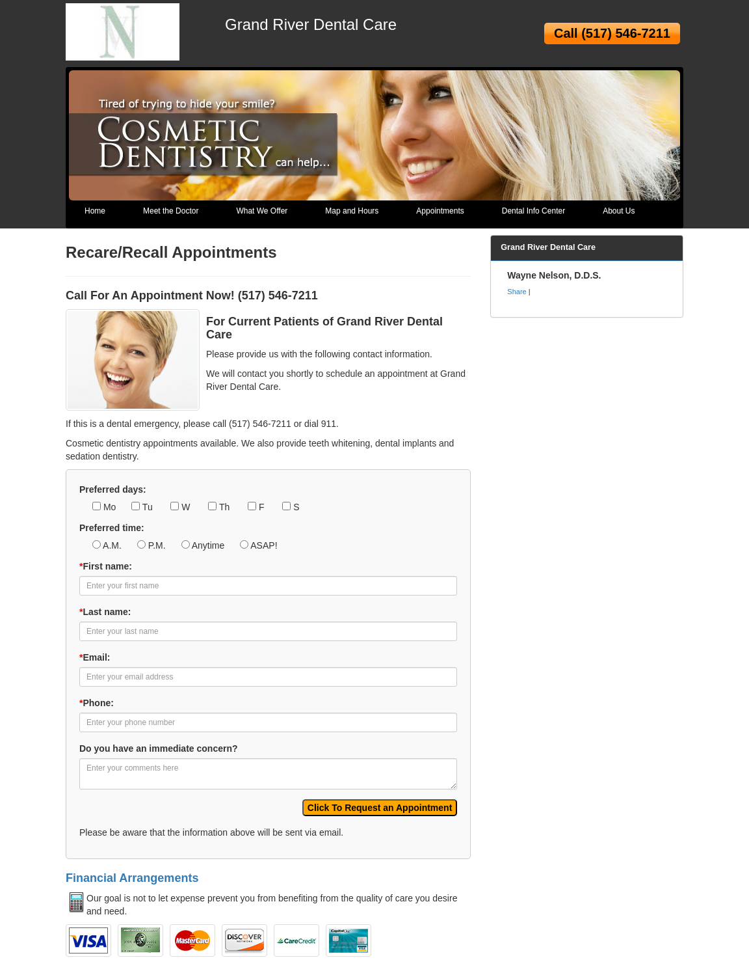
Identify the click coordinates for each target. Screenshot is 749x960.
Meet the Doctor (170, 210)
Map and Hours (351, 210)
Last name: (105, 612)
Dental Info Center (533, 210)
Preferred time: (111, 528)
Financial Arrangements (132, 878)
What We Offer (261, 210)
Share (516, 291)
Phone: (96, 703)
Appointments (440, 210)
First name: (105, 566)
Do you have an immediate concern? (158, 748)
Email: (94, 657)
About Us (619, 210)
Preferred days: (112, 489)
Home (95, 210)
